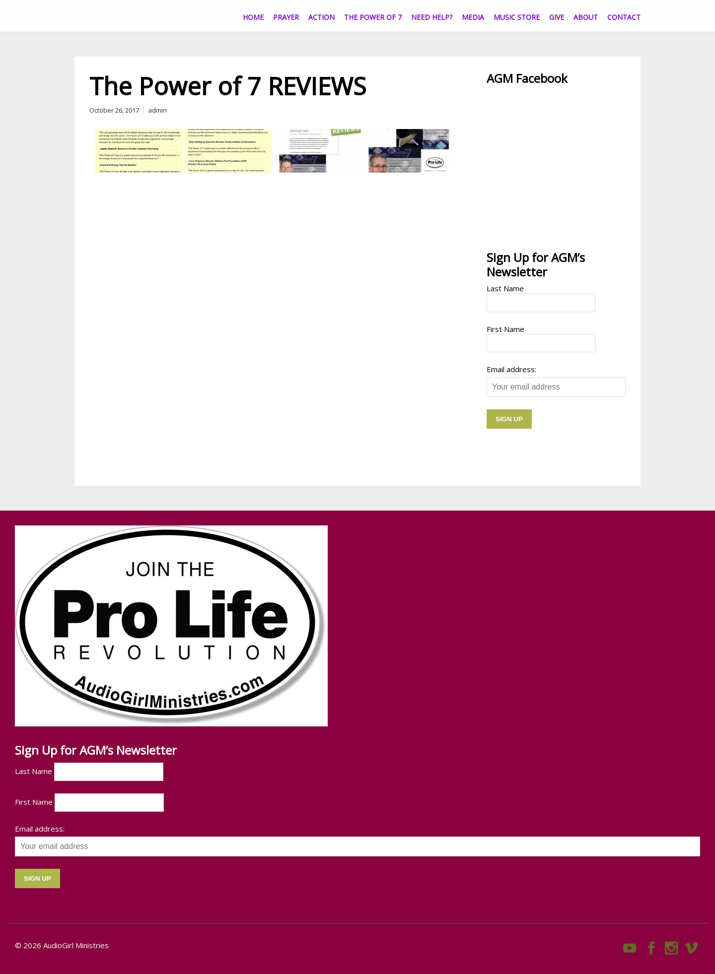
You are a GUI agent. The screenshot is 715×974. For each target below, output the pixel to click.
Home (253, 17)
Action (321, 17)
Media (473, 17)
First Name (505, 329)
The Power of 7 (373, 17)
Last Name (505, 288)
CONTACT (624, 17)
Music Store (517, 17)
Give (556, 17)
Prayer (286, 17)
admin (157, 110)
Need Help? (431, 17)
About (585, 17)
